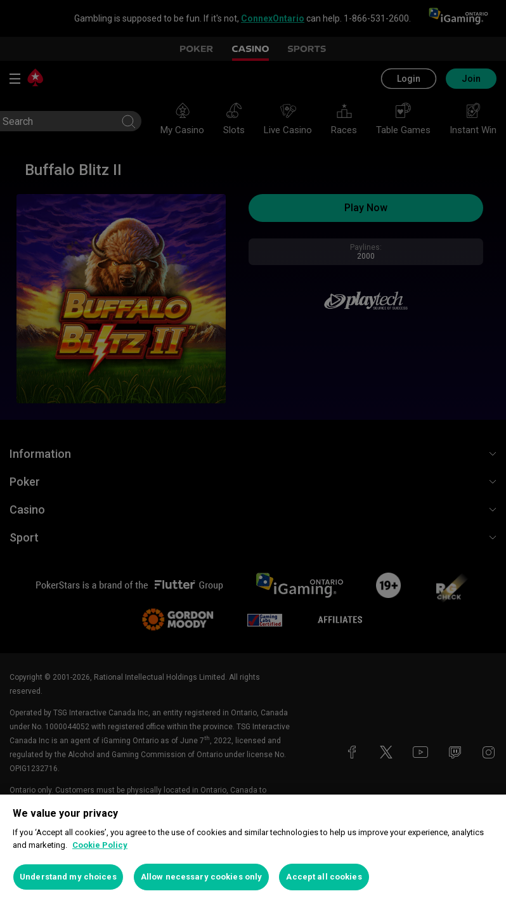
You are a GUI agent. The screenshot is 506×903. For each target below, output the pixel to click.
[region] (253, 849)
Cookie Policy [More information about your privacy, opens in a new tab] (99, 845)
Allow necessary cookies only (202, 876)
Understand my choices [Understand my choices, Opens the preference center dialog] (68, 876)
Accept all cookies (323, 876)
